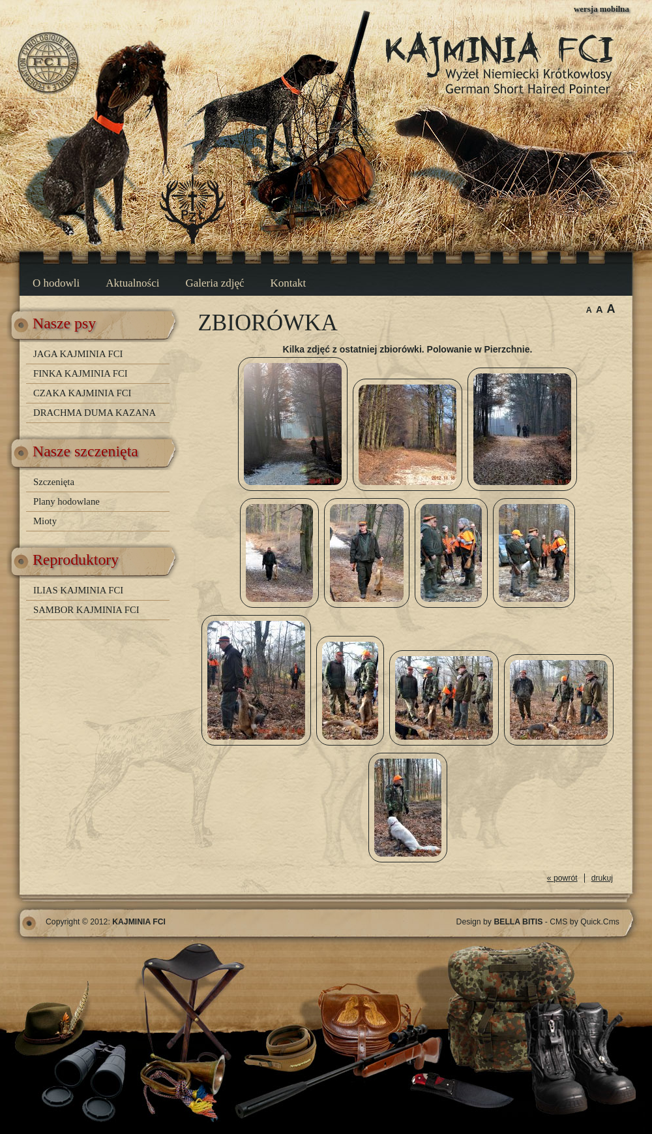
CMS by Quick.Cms (584, 921)
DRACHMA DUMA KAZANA (94, 412)
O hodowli (56, 283)
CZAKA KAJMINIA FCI (82, 393)
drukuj (602, 878)
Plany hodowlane (66, 501)
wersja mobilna (601, 9)
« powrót (562, 878)
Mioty (45, 521)
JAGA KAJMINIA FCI (78, 354)
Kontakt (288, 283)
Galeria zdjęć (214, 283)
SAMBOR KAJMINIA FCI (86, 610)
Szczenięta (53, 482)
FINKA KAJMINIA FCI (80, 373)
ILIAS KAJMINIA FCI (78, 590)
